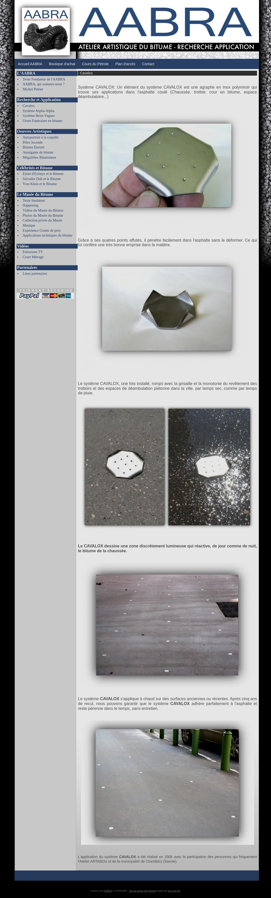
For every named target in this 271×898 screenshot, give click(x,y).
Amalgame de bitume (38, 152)
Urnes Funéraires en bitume (42, 121)
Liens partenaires (35, 273)
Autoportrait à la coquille (41, 137)
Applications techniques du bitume (47, 235)
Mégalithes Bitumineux (39, 157)
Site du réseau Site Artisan (142, 890)
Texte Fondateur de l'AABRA (44, 79)
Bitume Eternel (33, 147)
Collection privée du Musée (42, 220)
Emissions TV (33, 252)
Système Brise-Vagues (39, 116)
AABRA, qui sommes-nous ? (43, 84)
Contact (148, 64)
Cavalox (29, 106)
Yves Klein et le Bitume (40, 184)
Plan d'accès (125, 64)
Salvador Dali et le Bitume (42, 179)
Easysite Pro (174, 890)
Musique (29, 225)
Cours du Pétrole (95, 64)
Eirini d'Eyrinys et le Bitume (43, 174)
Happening (30, 205)
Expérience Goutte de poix (42, 230)
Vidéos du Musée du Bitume (43, 210)
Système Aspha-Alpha (39, 111)
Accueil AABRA (30, 64)
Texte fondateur (34, 200)
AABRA (107, 890)
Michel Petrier (33, 89)
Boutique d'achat (62, 64)
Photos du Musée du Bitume (43, 215)
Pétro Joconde (33, 142)
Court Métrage (33, 257)
